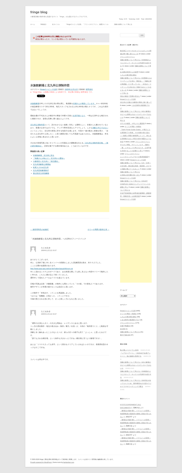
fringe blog (38, 12)
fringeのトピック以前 (48, 89)
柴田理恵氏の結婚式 (39, 229)
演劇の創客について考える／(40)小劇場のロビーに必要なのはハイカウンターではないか (135, 114)
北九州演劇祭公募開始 (42, 164)
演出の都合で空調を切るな (130, 96)
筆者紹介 (43, 24)
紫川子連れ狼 (125, 335)
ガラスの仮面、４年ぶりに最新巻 (132, 123)
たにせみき (46, 248)
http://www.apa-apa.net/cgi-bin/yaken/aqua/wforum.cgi (51, 269)
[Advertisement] (69, 62)
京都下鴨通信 (125, 326)
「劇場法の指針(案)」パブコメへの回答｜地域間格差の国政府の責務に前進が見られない (135, 414)
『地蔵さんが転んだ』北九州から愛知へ (49, 158)
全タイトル (56, 24)
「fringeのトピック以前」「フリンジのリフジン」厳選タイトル (86, 24)
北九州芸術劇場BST (41, 170)
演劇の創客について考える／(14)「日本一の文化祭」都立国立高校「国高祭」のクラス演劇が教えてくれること (135, 166)
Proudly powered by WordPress (41, 462)
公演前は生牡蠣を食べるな (130, 175)
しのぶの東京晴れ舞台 (128, 75)
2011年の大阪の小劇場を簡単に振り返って (136, 102)
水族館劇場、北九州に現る (43, 155)
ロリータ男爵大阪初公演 (98, 229)
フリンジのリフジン (127, 57)
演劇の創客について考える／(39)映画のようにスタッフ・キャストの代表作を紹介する (135, 63)
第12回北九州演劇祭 (41, 173)
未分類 (122, 329)
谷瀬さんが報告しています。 (84, 104)
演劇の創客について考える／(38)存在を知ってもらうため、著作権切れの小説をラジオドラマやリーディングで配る (135, 383)
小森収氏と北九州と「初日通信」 (46, 161)
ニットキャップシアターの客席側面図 (134, 157)
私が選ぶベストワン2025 (129, 350)
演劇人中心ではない (100, 128)
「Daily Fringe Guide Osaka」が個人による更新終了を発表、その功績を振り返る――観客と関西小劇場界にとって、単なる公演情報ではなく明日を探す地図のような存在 (135, 136)
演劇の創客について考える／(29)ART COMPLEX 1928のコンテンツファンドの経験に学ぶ (135, 184)
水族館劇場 (34, 104)
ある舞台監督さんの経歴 (129, 72)
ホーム (32, 24)
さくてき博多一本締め (133, 126)
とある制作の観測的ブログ (130, 320)
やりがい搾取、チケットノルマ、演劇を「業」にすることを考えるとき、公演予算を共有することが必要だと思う (135, 148)
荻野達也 (89, 89)
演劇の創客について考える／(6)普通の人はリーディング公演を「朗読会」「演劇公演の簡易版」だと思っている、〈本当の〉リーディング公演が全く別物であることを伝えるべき (136, 84)
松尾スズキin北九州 (41, 167)
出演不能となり (79, 116)
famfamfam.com (68, 462)
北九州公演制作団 (37, 125)
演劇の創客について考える (123, 24)
